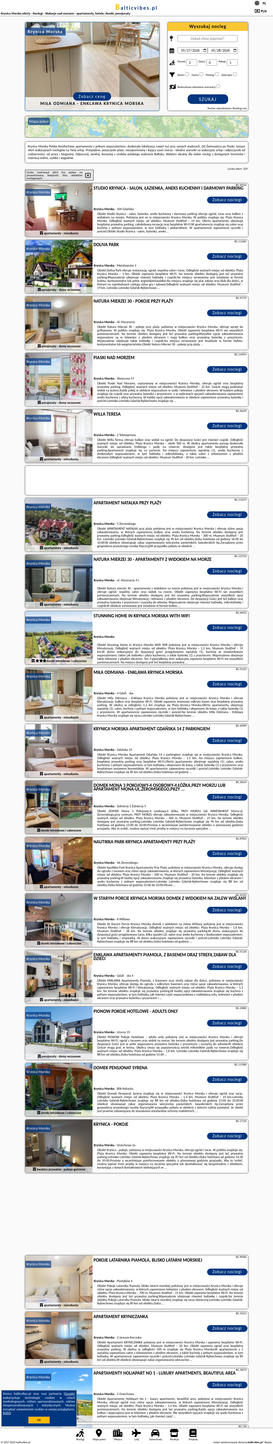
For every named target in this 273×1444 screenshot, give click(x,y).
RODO (7, 1413)
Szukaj (208, 99)
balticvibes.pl (136, 8)
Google (69, 1394)
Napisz (268, 1442)
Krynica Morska (38, 192)
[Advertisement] (136, 1214)
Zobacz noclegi (227, 199)
